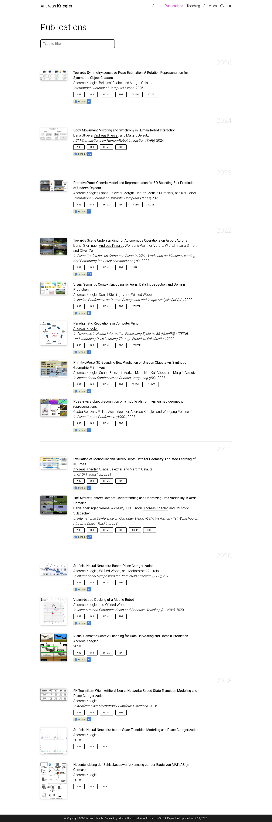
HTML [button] (106, 94)
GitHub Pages (166, 818)
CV (222, 6)
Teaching (193, 6)
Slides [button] (151, 384)
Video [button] (135, 94)
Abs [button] (79, 94)
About (156, 6)
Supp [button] (134, 267)
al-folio (133, 818)
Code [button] (151, 94)
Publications (175, 5)
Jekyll (121, 818)
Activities (210, 6)
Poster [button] (136, 306)
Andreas (56, 6)
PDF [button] (121, 94)
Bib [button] (92, 94)
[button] (82, 101)
